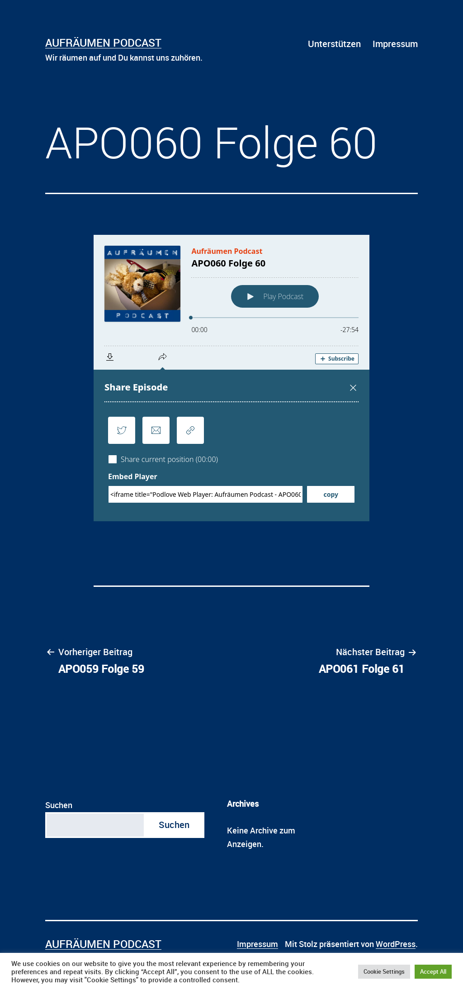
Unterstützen (334, 44)
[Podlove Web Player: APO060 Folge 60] (231, 378)
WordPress (396, 943)
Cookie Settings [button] (384, 971)
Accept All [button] (433, 971)
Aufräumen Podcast (103, 42)
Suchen (58, 805)
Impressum (395, 44)
